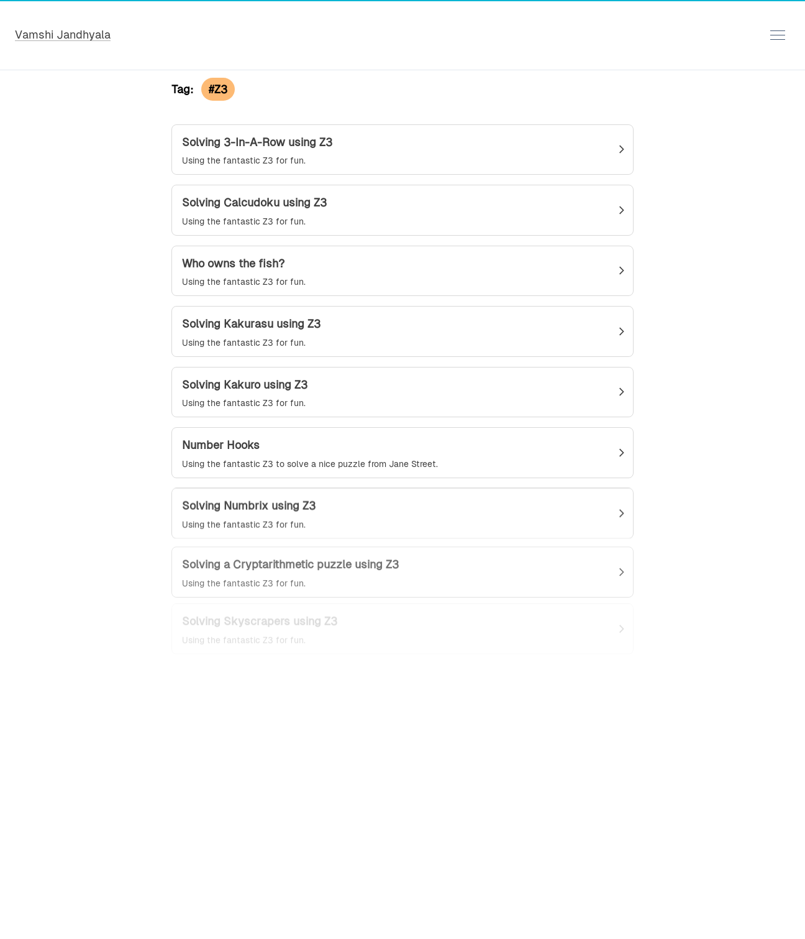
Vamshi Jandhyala (63, 34)
